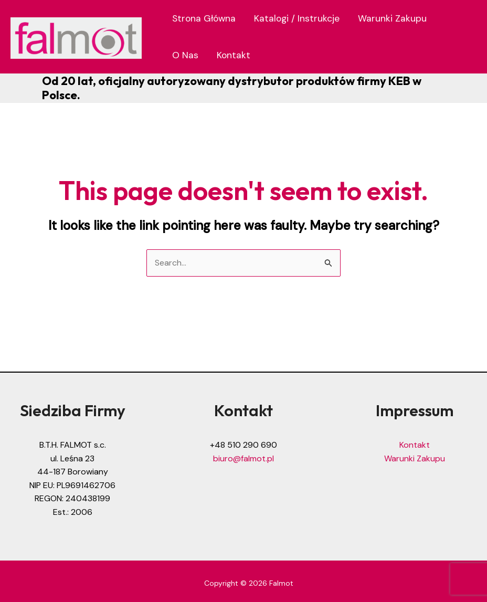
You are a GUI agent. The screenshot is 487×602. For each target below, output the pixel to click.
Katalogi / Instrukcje (297, 18)
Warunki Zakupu (392, 18)
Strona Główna (204, 18)
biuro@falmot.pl (243, 458)
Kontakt (233, 55)
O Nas (185, 55)
